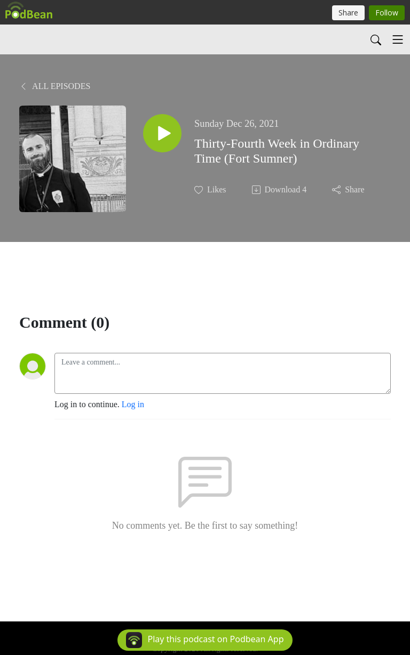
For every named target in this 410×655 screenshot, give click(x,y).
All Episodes (54, 86)
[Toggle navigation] (397, 39)
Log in (133, 404)
